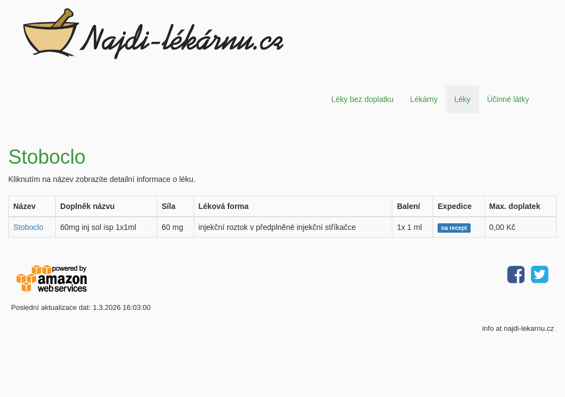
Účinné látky (508, 99)
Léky (462, 99)
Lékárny (424, 99)
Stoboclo (28, 227)
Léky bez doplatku (362, 99)
